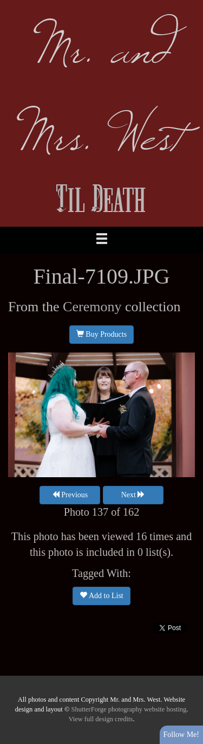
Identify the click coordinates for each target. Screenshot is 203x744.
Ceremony (92, 307)
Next (133, 494)
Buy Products (101, 334)
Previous (70, 494)
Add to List (101, 595)
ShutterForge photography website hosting (129, 709)
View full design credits (100, 719)
